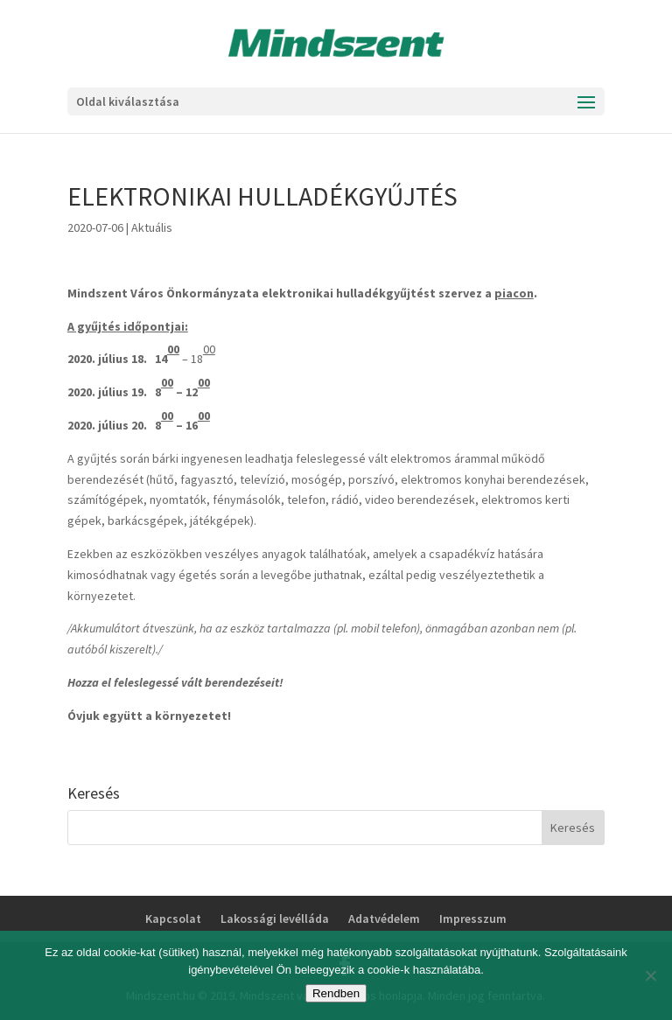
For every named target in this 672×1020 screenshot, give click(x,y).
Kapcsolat (173, 918)
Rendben (336, 993)
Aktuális (151, 227)
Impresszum (473, 918)
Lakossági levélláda (274, 918)
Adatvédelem (384, 918)
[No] (650, 975)
